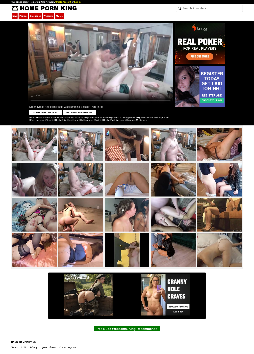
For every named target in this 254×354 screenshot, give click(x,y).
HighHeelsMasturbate (136, 120)
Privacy (33, 347)
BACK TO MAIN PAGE (23, 342)
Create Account (63, 2)
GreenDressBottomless (55, 117)
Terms (14, 347)
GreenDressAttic (75, 117)
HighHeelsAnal (92, 117)
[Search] (209, 8)
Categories (35, 16)
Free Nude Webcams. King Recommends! (127, 329)
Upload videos (48, 347)
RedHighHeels (118, 120)
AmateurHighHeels (110, 117)
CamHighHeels (128, 117)
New (14, 16)
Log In (77, 2)
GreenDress (36, 117)
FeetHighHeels (37, 120)
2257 (23, 347)
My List (59, 16)
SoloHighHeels (162, 117)
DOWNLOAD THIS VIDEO (45, 112)
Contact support (67, 347)
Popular (23, 16)
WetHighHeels (102, 120)
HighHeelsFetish (145, 117)
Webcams (48, 16)
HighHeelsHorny (70, 120)
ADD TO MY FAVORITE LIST (80, 112)
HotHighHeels (86, 120)
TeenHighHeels (53, 120)
